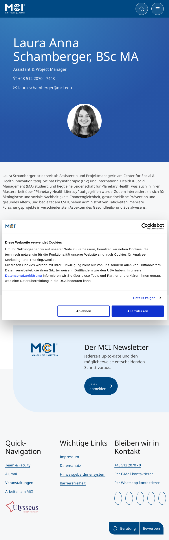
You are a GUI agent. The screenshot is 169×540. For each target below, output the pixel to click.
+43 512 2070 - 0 (127, 465)
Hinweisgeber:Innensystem (82, 474)
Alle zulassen (137, 311)
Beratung (124, 528)
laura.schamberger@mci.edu (42, 87)
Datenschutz (70, 465)
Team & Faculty (17, 465)
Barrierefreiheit (73, 483)
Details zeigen (144, 298)
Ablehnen (83, 311)
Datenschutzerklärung (23, 275)
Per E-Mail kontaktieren (134, 473)
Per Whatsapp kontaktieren (137, 482)
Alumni (11, 473)
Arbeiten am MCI (19, 491)
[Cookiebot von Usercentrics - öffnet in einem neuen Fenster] (144, 226)
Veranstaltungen (19, 482)
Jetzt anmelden (101, 386)
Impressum (69, 456)
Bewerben (151, 528)
